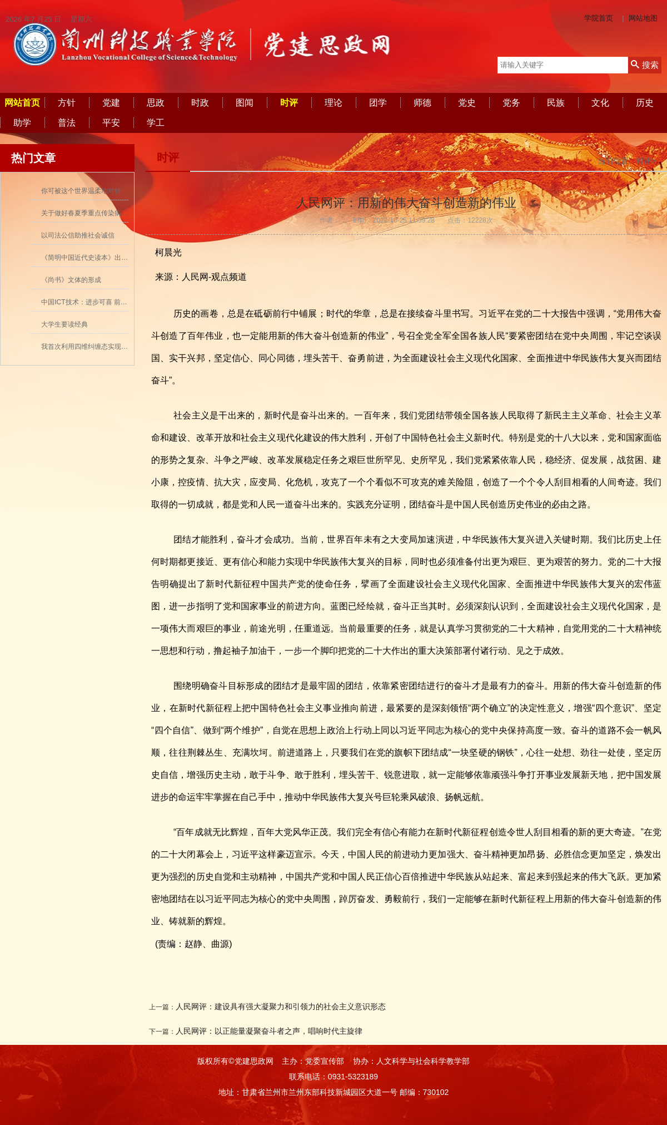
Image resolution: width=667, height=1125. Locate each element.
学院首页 (598, 18)
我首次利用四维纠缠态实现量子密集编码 (101, 347)
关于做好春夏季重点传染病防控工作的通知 (104, 213)
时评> (646, 160)
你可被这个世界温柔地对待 (81, 191)
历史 (645, 102)
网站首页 (22, 102)
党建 (111, 102)
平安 (111, 122)
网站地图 (643, 18)
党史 (467, 102)
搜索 (644, 65)
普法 (67, 122)
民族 (556, 102)
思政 (156, 102)
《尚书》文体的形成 (71, 280)
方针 (67, 102)
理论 (333, 102)
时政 (200, 102)
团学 (378, 102)
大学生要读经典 (64, 324)
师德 (422, 102)
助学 (22, 122)
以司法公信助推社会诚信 (78, 235)
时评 (289, 102)
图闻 (244, 102)
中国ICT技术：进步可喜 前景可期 (91, 302)
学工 (156, 122)
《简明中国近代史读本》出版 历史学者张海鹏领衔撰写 (122, 257)
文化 (600, 102)
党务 (511, 102)
